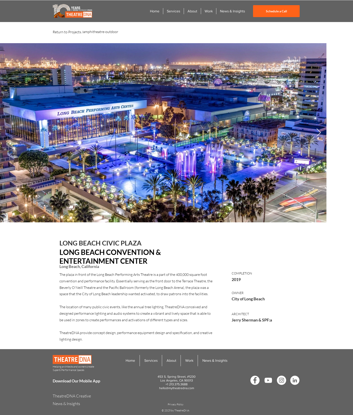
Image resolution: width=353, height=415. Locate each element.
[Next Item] (318, 132)
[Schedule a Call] (276, 11)
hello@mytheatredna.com (176, 388)
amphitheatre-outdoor (100, 31)
